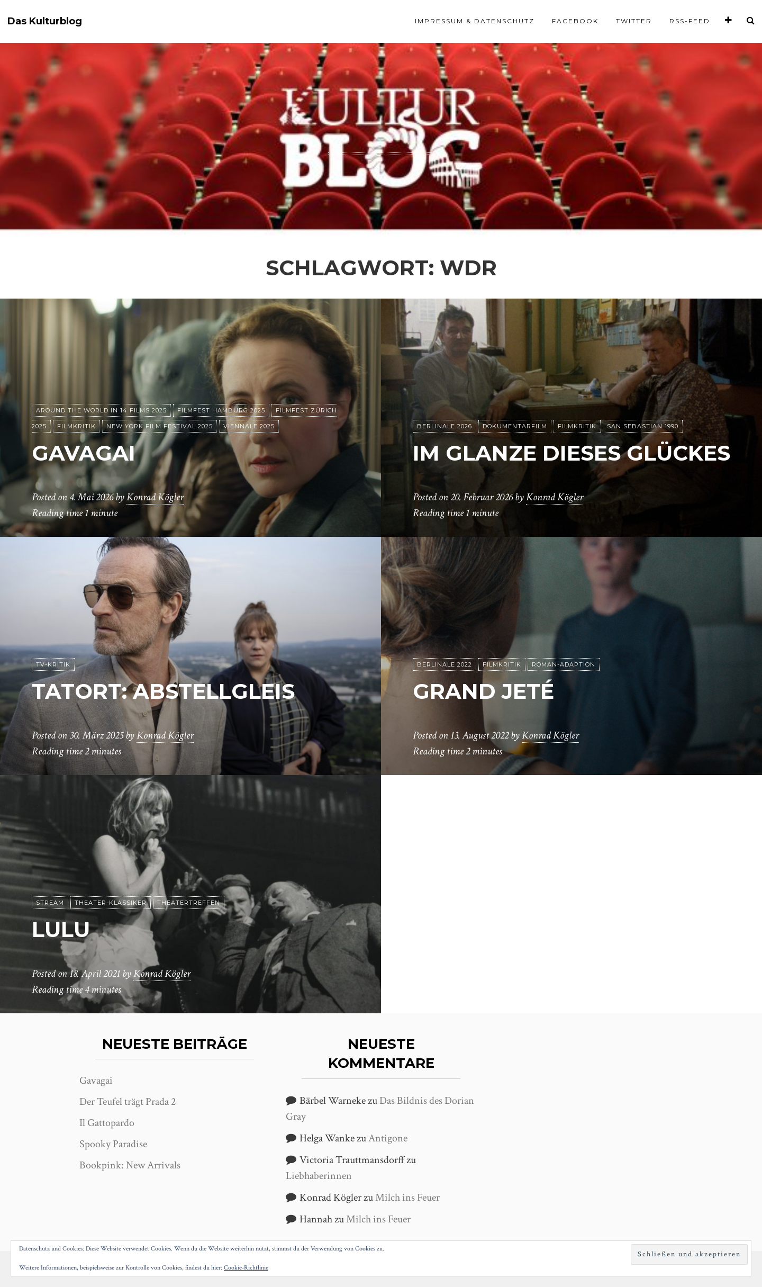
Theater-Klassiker (111, 902)
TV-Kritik (53, 664)
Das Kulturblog (44, 21)
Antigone (387, 1138)
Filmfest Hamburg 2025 (221, 410)
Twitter (634, 21)
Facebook (575, 21)
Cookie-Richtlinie (246, 1268)
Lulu (61, 929)
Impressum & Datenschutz (474, 21)
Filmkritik (76, 426)
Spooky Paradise (113, 1144)
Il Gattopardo (106, 1123)
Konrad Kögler (155, 497)
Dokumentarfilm (515, 426)
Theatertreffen (188, 902)
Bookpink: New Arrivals (129, 1165)
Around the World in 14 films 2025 (101, 410)
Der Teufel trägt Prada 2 (127, 1102)
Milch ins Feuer (407, 1197)
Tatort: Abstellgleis (163, 691)
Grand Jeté (483, 691)
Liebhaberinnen (319, 1176)
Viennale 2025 (249, 426)
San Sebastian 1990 (642, 426)
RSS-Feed (689, 21)
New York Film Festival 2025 (159, 426)
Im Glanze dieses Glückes (571, 453)
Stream (50, 902)
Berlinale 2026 (444, 426)
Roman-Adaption (563, 664)
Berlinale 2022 (444, 664)
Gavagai (83, 453)
